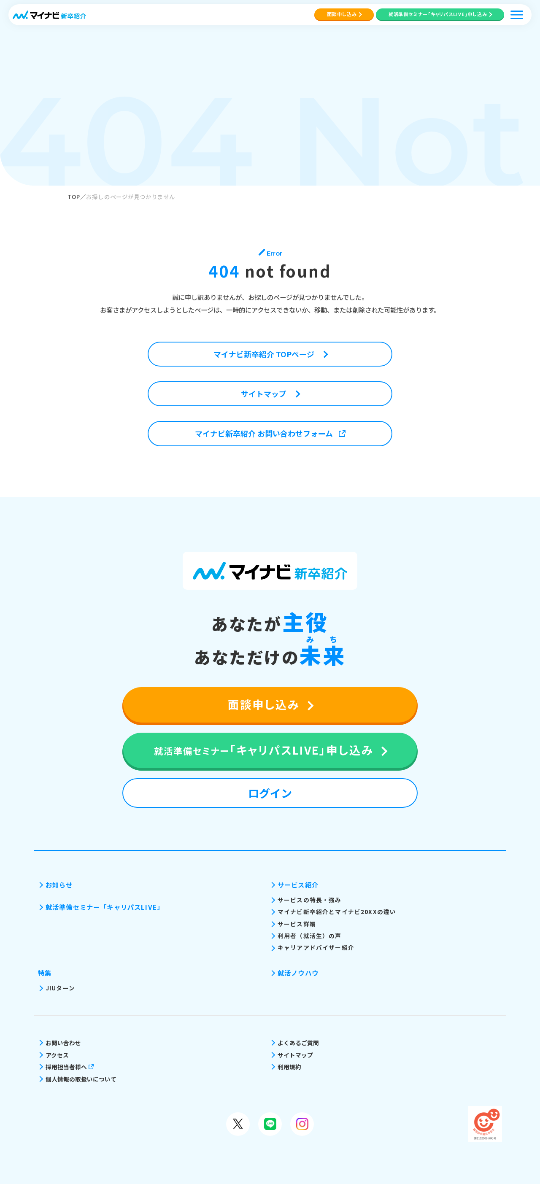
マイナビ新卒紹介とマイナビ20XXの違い (337, 911)
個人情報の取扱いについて (81, 1079)
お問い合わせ (63, 1042)
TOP (74, 196)
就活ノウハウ (298, 972)
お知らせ (59, 884)
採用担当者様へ (70, 1067)
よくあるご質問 (298, 1042)
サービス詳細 (297, 924)
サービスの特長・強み (310, 899)
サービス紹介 (298, 884)
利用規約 (289, 1067)
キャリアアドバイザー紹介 (316, 947)
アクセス (57, 1055)
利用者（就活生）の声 (310, 935)
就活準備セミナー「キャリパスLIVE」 (105, 907)
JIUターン (60, 988)
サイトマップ (295, 1055)
